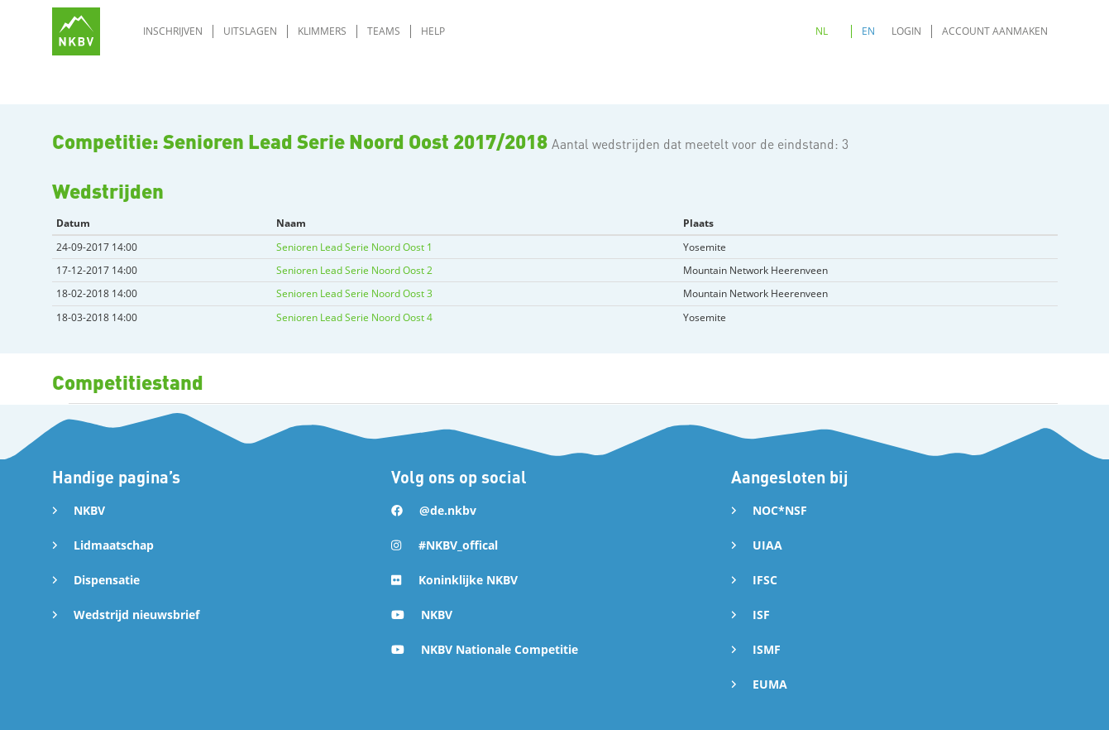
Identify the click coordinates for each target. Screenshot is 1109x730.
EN (868, 31)
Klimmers (322, 31)
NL (821, 31)
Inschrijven (173, 31)
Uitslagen (250, 31)
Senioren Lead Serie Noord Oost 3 (354, 293)
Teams (383, 31)
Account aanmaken (995, 31)
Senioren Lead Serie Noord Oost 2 (354, 270)
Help (433, 31)
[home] (76, 31)
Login (906, 31)
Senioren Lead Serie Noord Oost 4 (354, 317)
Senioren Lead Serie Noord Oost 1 (354, 247)
